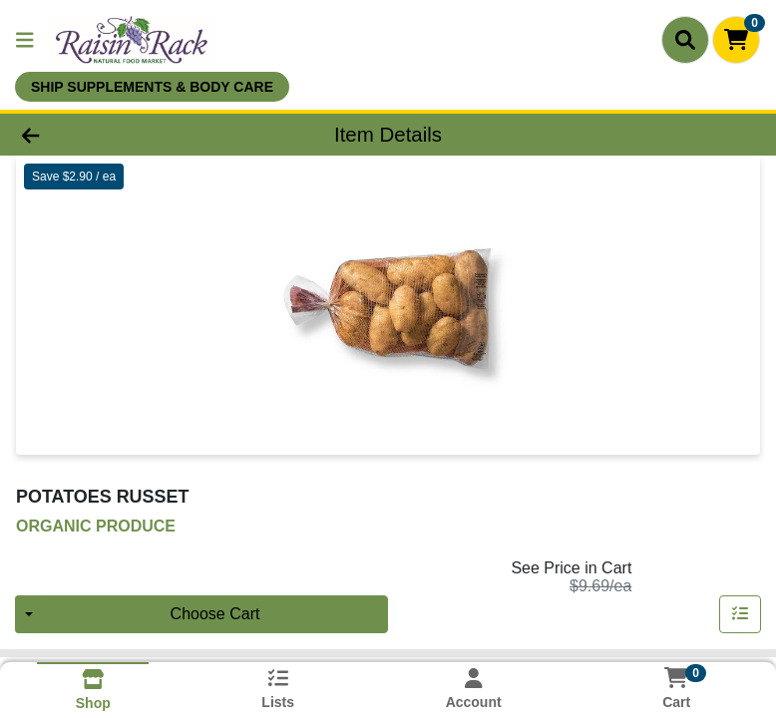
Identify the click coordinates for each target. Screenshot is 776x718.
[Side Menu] (25, 40)
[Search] (685, 40)
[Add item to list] (740, 614)
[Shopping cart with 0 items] (736, 40)
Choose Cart (215, 613)
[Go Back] (109, 135)
